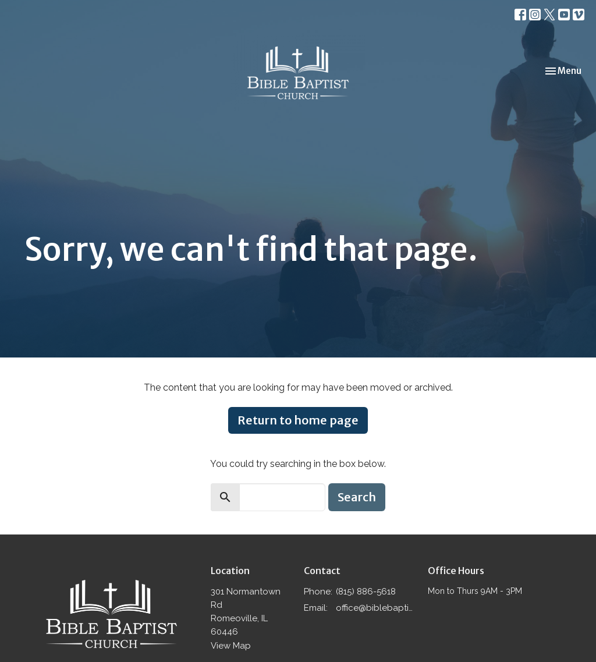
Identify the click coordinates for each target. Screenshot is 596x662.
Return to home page (298, 420)
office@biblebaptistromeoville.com (376, 608)
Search (357, 497)
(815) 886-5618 (366, 591)
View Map (231, 645)
